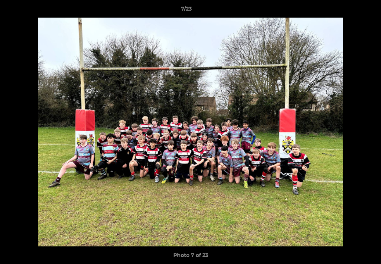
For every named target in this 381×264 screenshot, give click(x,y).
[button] (350, 10)
